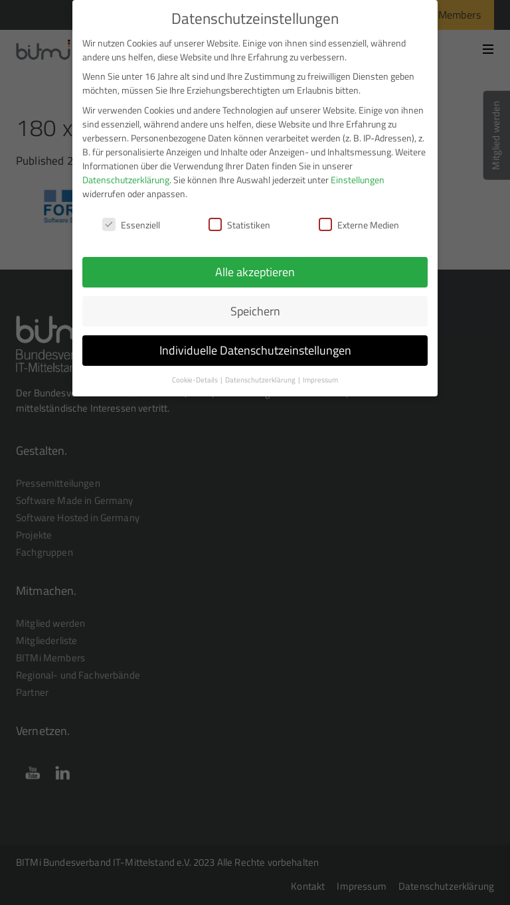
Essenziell (131, 218)
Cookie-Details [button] (195, 373)
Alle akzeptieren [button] (255, 266)
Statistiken (239, 218)
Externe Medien (359, 218)
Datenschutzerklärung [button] (261, 373)
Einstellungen (357, 173)
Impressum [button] (320, 373)
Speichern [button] (255, 304)
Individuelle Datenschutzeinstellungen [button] (255, 344)
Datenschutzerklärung (125, 173)
